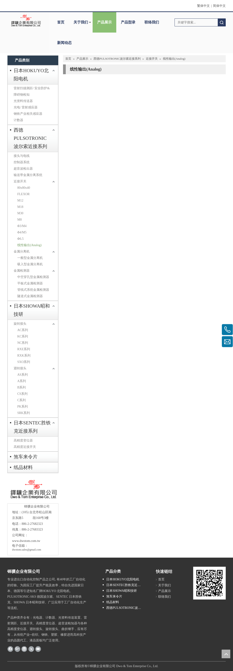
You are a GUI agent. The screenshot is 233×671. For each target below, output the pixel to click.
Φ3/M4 (22, 226)
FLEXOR (23, 194)
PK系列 (22, 406)
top (226, 654)
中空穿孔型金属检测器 (33, 277)
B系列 (21, 387)
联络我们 (151, 22)
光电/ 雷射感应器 (26, 107)
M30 (20, 213)
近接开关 (20, 181)
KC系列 (22, 336)
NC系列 (22, 342)
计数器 (18, 120)
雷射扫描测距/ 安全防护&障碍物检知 (32, 91)
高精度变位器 (23, 440)
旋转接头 (20, 323)
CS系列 (22, 393)
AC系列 (22, 330)
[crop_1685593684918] (32, 489)
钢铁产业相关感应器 (28, 113)
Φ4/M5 (22, 232)
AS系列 (22, 374)
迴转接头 (20, 368)
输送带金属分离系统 (28, 175)
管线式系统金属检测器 (33, 289)
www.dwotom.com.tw (26, 541)
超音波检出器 (23, 168)
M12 (20, 200)
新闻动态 (64, 43)
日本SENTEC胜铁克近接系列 (32, 427)
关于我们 (80, 22)
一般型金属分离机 (30, 258)
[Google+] (17, 649)
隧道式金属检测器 (30, 296)
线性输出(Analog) (29, 245)
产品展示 (104, 22)
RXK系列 (23, 355)
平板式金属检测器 (30, 283)
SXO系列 (23, 362)
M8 (19, 219)
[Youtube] (38, 649)
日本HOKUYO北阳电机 (31, 75)
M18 (20, 207)
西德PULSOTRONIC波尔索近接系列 (30, 138)
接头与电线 (22, 156)
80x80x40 (23, 187)
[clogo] (26, 20)
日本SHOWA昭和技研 (32, 310)
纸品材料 (23, 467)
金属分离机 (22, 251)
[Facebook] (10, 649)
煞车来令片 (26, 456)
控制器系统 (22, 162)
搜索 (221, 22)
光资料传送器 (23, 101)
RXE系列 (23, 349)
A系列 (21, 381)
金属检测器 (22, 270)
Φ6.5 (20, 238)
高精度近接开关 (25, 447)
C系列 (21, 400)
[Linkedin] (24, 649)
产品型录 (128, 22)
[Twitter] (31, 649)
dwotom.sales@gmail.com (26, 549)
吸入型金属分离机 (30, 264)
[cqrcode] (209, 583)
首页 (60, 22)
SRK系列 (23, 413)
